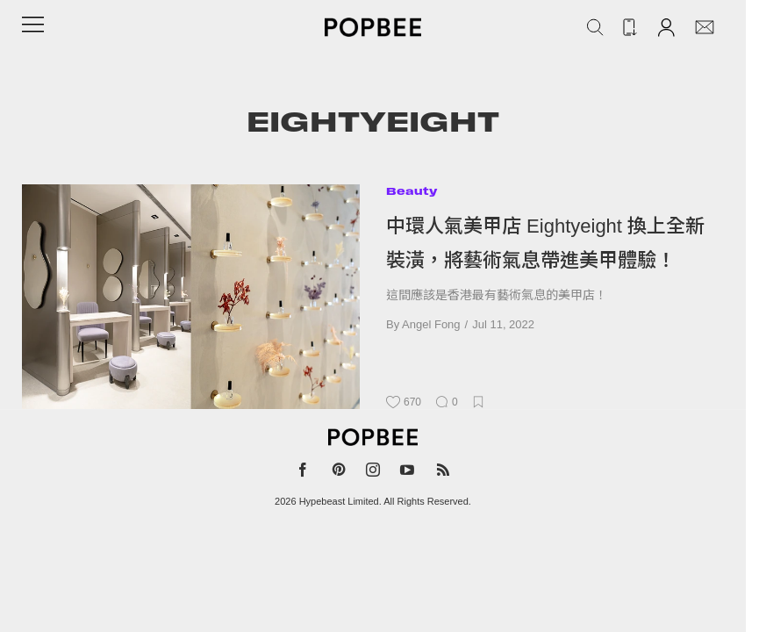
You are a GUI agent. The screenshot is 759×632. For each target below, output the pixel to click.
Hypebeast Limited (339, 501)
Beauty (411, 191)
